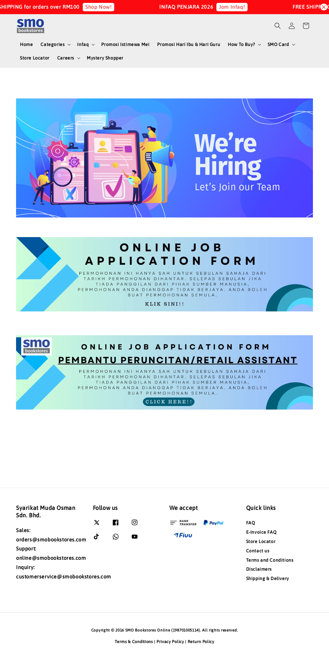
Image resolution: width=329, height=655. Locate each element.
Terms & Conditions (134, 641)
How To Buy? (241, 44)
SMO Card (278, 44)
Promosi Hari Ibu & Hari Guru (188, 44)
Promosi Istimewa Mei (125, 44)
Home (26, 44)
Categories (52, 44)
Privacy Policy (170, 641)
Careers (65, 57)
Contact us (258, 550)
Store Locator (34, 57)
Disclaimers (259, 569)
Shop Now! (104, 7)
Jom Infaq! (238, 7)
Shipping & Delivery (267, 578)
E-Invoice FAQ (261, 532)
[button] (278, 26)
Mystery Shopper (105, 57)
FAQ (250, 522)
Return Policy (201, 641)
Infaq (83, 44)
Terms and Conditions (270, 560)
